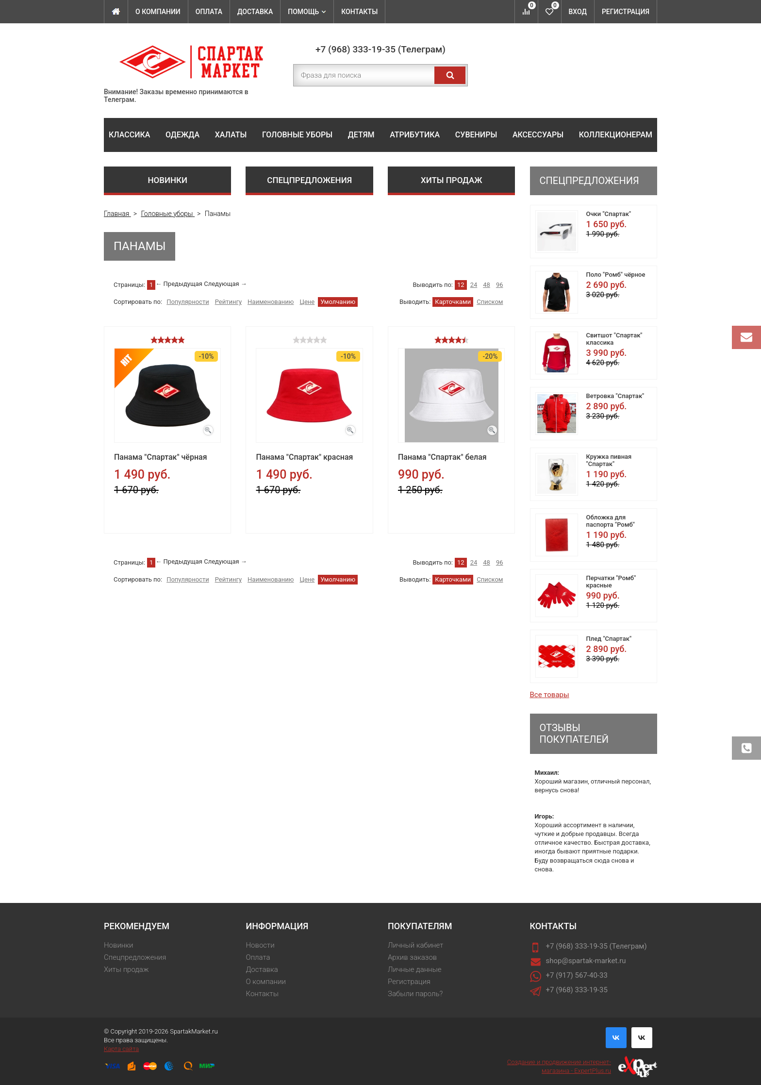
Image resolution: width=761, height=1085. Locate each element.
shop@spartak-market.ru (586, 960)
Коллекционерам (615, 134)
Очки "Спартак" (608, 213)
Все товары (549, 694)
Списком (490, 301)
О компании (158, 12)
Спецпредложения (309, 180)
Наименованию (271, 301)
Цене (306, 301)
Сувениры (476, 134)
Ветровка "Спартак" (615, 396)
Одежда (182, 134)
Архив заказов (412, 957)
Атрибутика (415, 134)
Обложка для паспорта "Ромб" (610, 521)
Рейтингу (228, 301)
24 (474, 284)
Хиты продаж (451, 180)
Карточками (453, 301)
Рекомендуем (136, 926)
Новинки (167, 180)
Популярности (187, 301)
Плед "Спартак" (609, 638)
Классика (129, 134)
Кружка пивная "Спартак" (609, 460)
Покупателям (420, 926)
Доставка (255, 12)
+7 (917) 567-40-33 (577, 975)
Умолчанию (337, 301)
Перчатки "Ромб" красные (611, 581)
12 (460, 284)
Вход (578, 12)
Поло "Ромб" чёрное (615, 274)
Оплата (209, 12)
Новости (260, 945)
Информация (277, 926)
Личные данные (415, 969)
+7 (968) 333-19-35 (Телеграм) (380, 49)
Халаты (231, 134)
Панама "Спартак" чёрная (160, 457)
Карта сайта (121, 1048)
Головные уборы (297, 134)
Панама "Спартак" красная (304, 457)
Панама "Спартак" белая (442, 457)
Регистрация (625, 12)
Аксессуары (538, 134)
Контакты (359, 12)
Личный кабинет (415, 945)
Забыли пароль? (415, 993)
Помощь (307, 12)
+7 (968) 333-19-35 (577, 989)
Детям (361, 134)
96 (499, 284)
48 (486, 284)
